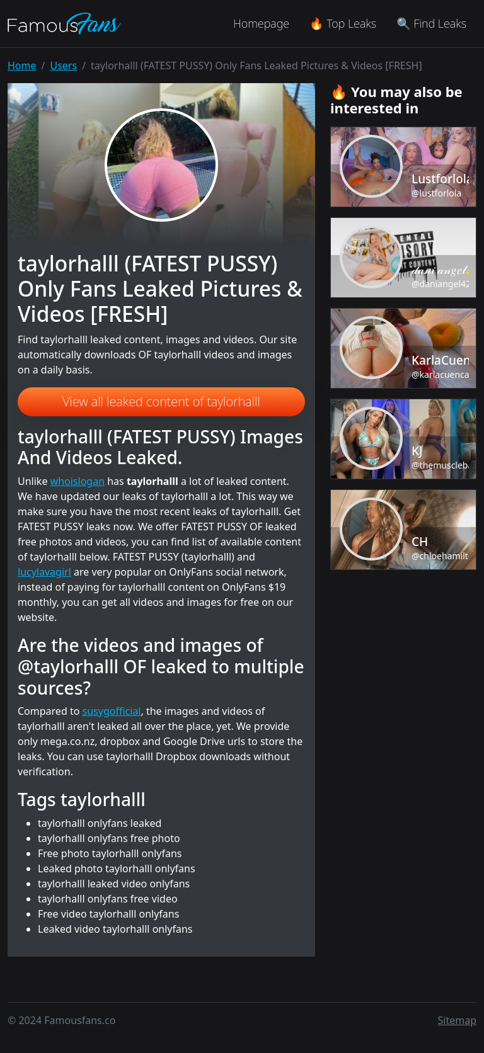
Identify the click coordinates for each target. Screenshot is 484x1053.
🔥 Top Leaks (342, 23)
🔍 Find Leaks (431, 23)
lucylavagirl (44, 572)
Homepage (261, 23)
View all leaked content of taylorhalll (161, 401)
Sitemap (457, 1020)
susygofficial (112, 711)
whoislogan (77, 481)
